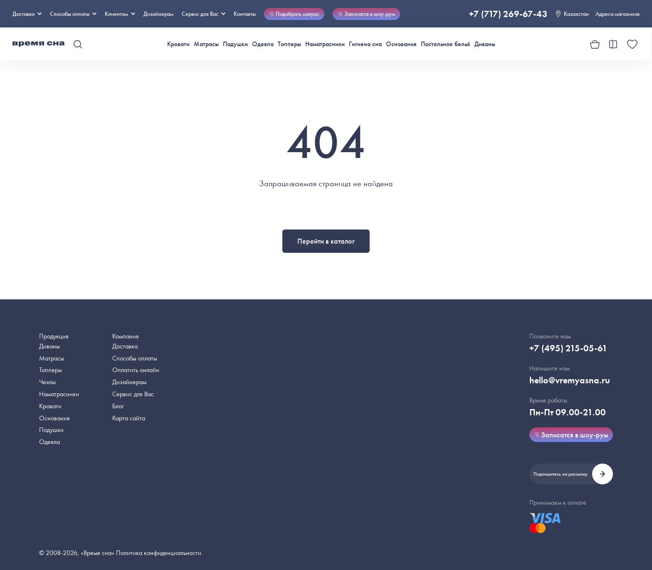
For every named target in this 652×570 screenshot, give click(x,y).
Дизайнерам (158, 13)
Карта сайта (128, 418)
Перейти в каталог (326, 241)
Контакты (245, 13)
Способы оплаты (134, 358)
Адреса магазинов (617, 13)
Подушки (235, 43)
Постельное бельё (445, 43)
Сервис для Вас (203, 13)
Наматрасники (325, 43)
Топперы (289, 43)
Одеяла (263, 43)
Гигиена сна (365, 43)
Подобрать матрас (294, 13)
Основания (401, 43)
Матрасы (206, 43)
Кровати (178, 43)
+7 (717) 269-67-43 (508, 14)
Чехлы (47, 382)
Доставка (27, 13)
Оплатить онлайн (135, 369)
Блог (118, 406)
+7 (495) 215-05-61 (568, 348)
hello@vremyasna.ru (569, 380)
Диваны (484, 43)
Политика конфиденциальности (158, 552)
